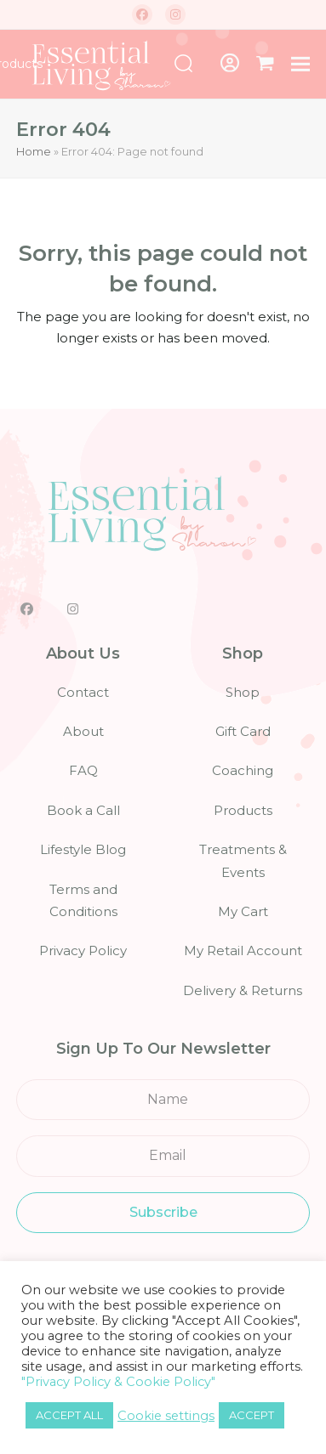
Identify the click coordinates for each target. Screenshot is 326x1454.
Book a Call (83, 810)
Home (33, 151)
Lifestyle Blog (83, 849)
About (83, 731)
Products (243, 810)
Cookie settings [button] (165, 1415)
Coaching (242, 770)
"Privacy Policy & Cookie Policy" (118, 1381)
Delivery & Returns (242, 990)
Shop (243, 692)
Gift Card (243, 731)
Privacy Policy (83, 950)
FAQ (83, 770)
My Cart (243, 911)
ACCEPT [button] (251, 1415)
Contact (83, 692)
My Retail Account (243, 950)
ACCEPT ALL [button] (69, 1415)
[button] (265, 63)
